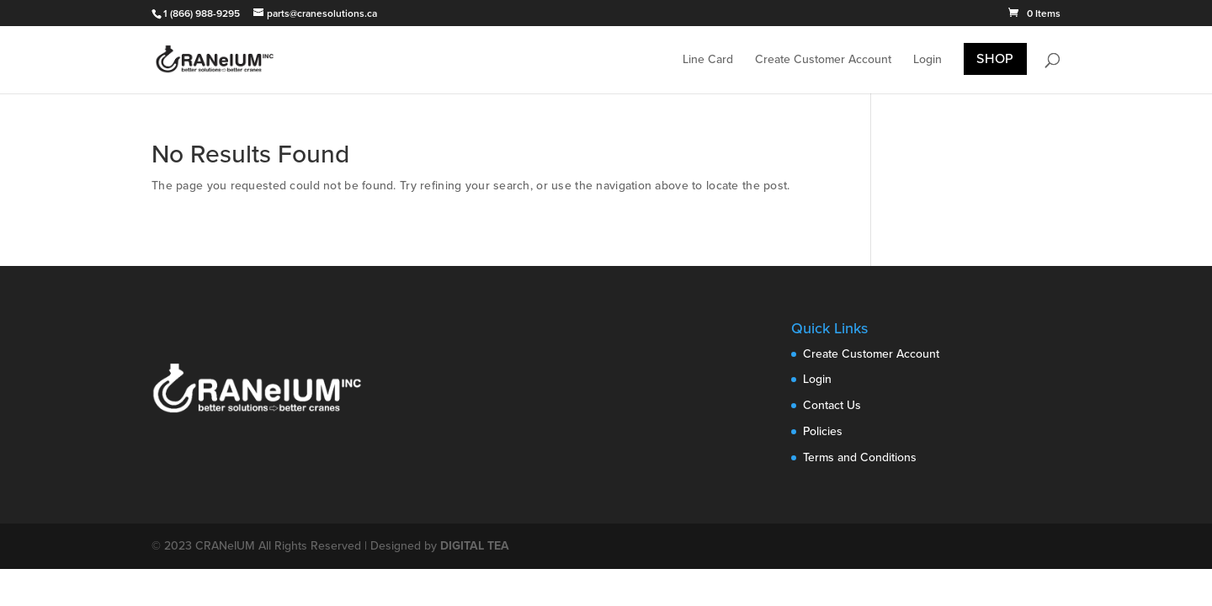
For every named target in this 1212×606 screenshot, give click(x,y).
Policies (823, 431)
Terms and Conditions (860, 457)
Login (927, 60)
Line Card (708, 60)
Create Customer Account (823, 60)
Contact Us (832, 405)
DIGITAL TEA (474, 546)
